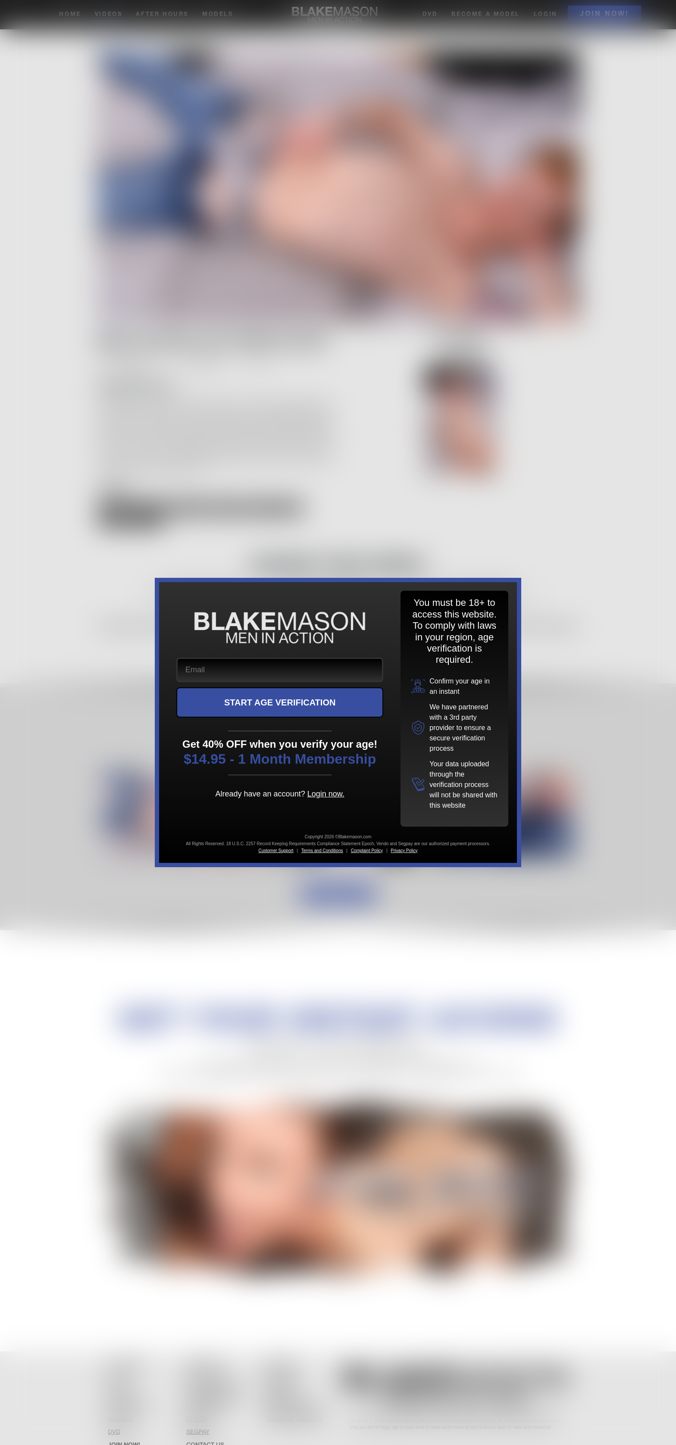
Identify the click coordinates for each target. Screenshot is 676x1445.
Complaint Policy (367, 850)
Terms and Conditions (322, 850)
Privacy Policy (404, 850)
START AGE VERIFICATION (280, 702)
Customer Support (275, 850)
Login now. (325, 794)
